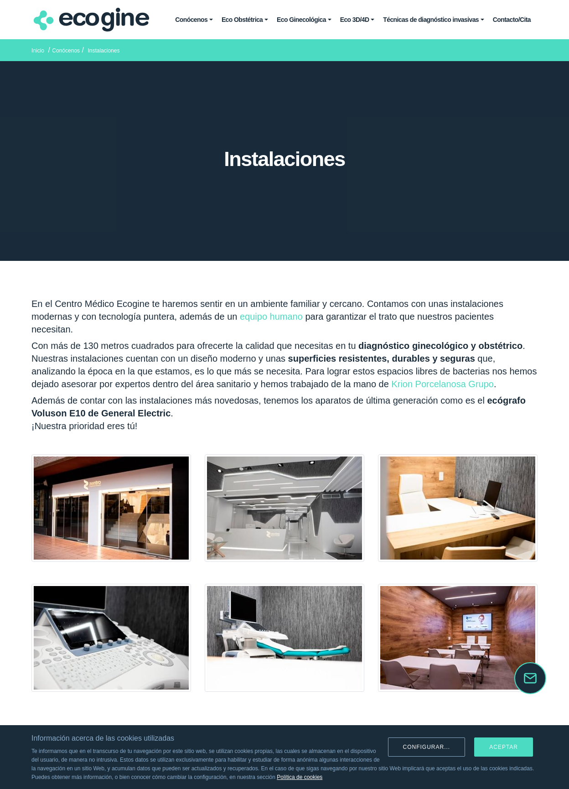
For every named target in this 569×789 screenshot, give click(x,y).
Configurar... (426, 747)
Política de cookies (299, 777)
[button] (530, 678)
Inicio (37, 50)
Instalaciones (103, 50)
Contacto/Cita (512, 19)
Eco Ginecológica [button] (301, 19)
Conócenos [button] (191, 19)
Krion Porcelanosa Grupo (442, 384)
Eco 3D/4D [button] (354, 19)
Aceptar (503, 747)
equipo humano (271, 316)
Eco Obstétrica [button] (242, 19)
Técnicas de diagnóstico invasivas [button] (431, 19)
